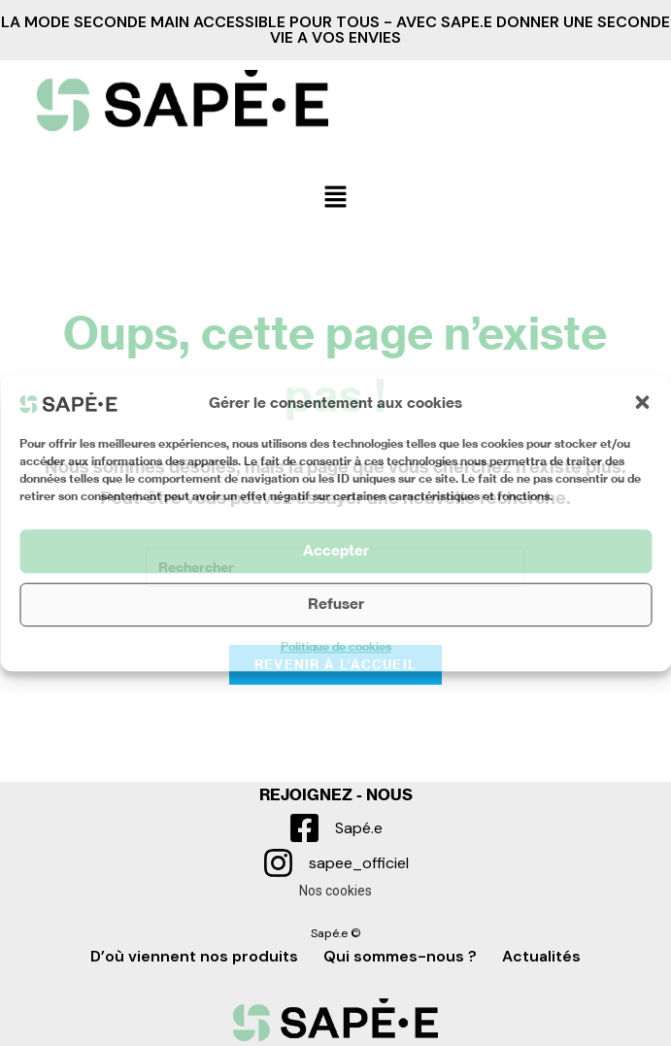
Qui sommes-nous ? (400, 956)
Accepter (336, 550)
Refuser (336, 603)
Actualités (541, 956)
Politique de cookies (336, 646)
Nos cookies (335, 890)
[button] (642, 402)
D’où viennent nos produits (194, 956)
